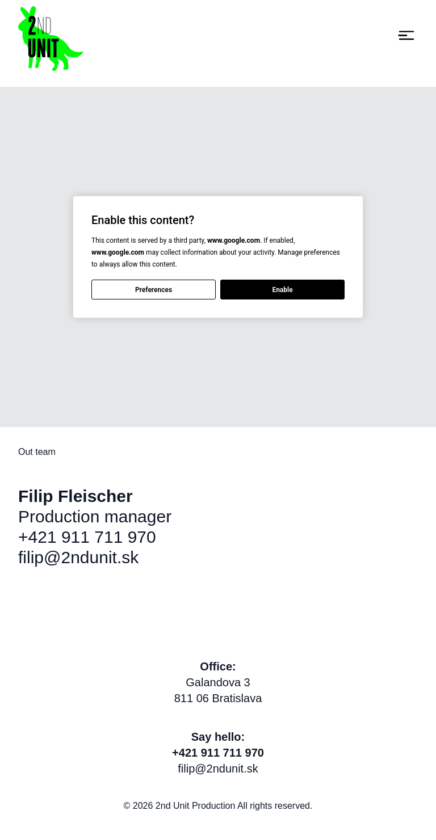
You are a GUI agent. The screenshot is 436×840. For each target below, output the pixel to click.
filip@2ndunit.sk (78, 557)
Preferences (153, 289)
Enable (282, 289)
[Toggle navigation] (406, 35)
